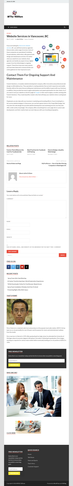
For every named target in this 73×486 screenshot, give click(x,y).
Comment (10, 198)
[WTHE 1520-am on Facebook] (9, 267)
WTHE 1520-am (20, 483)
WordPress (57, 483)
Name (9, 221)
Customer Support (33, 466)
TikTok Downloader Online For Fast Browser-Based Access (25, 284)
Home (29, 454)
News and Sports (33, 460)
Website (9, 237)
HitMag (64, 483)
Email (9, 229)
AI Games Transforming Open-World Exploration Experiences (26, 281)
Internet (9, 33)
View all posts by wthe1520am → (28, 176)
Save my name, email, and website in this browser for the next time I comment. (34, 247)
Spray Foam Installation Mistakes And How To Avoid (23, 287)
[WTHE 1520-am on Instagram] (18, 267)
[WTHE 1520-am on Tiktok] (27, 267)
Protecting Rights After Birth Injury (18, 290)
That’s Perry (31, 463)
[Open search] (64, 27)
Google (37, 92)
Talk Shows (31, 457)
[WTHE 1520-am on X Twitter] (13, 267)
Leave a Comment (28, 39)
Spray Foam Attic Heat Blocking (17, 278)
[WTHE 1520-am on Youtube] (22, 267)
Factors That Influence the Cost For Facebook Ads (15, 151)
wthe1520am (19, 39)
